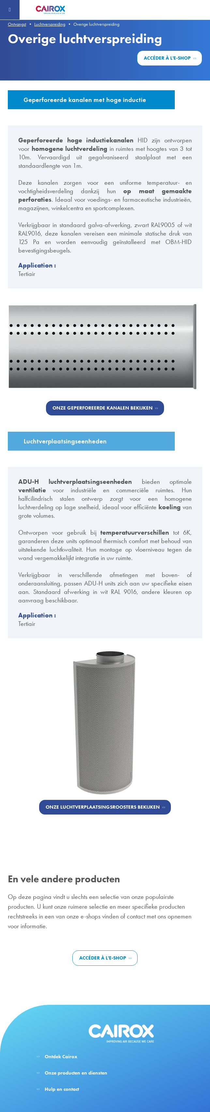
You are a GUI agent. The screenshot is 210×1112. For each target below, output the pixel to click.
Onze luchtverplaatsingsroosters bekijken (103, 807)
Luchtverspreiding (49, 24)
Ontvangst (17, 24)
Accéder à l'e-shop (167, 58)
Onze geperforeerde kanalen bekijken (102, 408)
